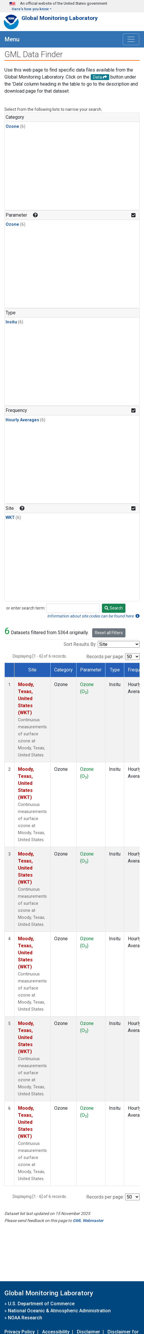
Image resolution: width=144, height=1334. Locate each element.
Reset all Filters (109, 632)
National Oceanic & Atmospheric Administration (59, 1310)
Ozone (12, 126)
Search (114, 608)
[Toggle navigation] (131, 39)
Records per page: (105, 656)
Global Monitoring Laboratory (59, 18)
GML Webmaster (88, 1220)
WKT (10, 517)
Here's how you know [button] (30, 9)
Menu (12, 39)
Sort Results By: (80, 644)
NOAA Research (25, 1318)
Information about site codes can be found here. (93, 616)
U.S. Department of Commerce (41, 1303)
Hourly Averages (22, 419)
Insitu (11, 322)
